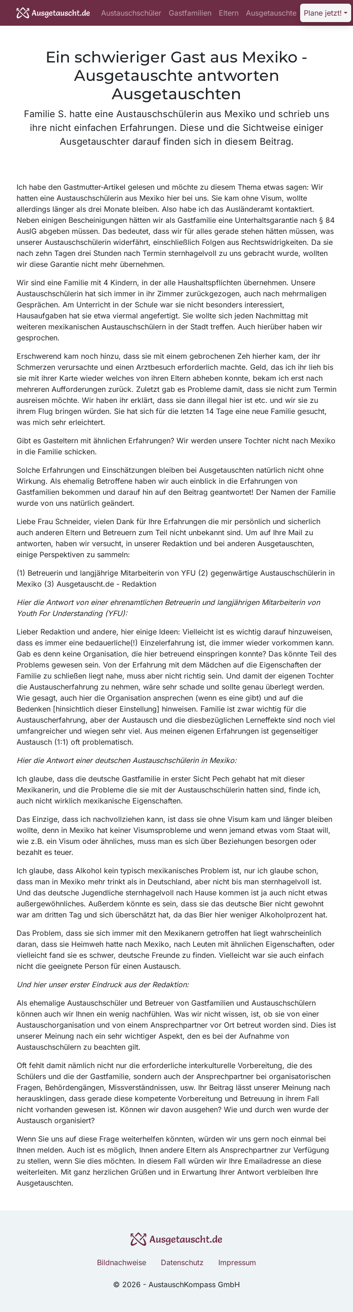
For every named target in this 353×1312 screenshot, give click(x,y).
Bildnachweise (121, 1262)
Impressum (237, 1262)
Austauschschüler (131, 12)
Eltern (229, 12)
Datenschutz (182, 1262)
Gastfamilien (190, 12)
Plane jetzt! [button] (323, 12)
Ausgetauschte (271, 12)
